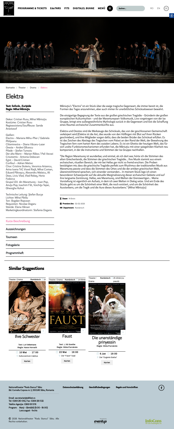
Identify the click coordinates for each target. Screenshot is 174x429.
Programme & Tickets (32, 8)
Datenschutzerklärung (73, 387)
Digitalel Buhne (83, 8)
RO (151, 8)
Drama (33, 87)
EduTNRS (55, 8)
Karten (27, 361)
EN (158, 8)
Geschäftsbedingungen (99, 387)
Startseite (10, 87)
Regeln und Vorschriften (127, 387)
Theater (22, 87)
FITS (66, 8)
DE (166, 8)
